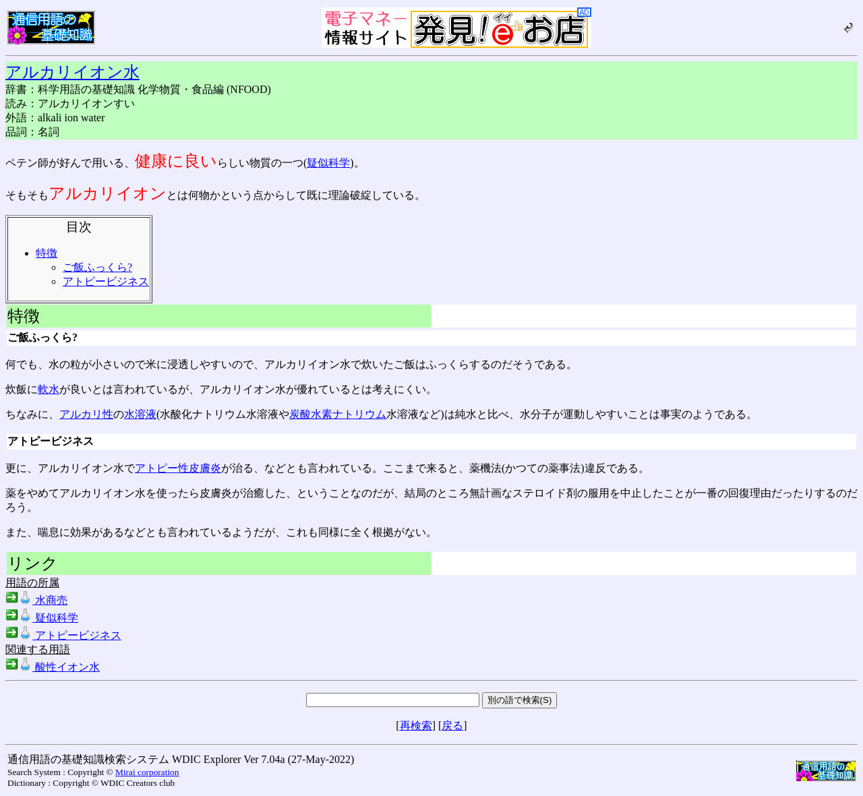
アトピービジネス (106, 281)
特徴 (46, 253)
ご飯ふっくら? (97, 267)
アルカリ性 (86, 414)
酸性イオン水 (52, 667)
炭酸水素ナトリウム (337, 414)
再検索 (416, 725)
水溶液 (140, 414)
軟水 (48, 389)
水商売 (36, 600)
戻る (452, 725)
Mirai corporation (147, 772)
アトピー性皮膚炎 (178, 468)
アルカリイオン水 (72, 72)
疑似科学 (328, 163)
